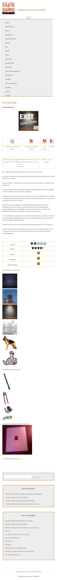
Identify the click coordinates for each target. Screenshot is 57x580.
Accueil (7, 22)
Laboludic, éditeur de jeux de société (16, 524)
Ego (6, 47)
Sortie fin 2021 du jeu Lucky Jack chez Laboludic (21, 500)
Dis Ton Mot (8, 34)
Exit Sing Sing (8, 75)
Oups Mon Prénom (10, 39)
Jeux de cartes (9, 26)
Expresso (7, 43)
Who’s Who (8, 59)
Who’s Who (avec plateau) (12, 71)
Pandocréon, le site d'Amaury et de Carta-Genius (19, 551)
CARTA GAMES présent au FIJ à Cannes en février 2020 (23, 504)
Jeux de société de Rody (12, 538)
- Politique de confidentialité (33, 572)
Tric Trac (20, 458)
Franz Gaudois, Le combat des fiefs (15, 548)
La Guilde (8, 544)
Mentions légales (20, 572)
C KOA (7, 55)
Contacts (7, 95)
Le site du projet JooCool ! (12, 554)
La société (8, 87)
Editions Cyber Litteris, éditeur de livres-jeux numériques (22, 527)
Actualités (8, 79)
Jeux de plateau (9, 63)
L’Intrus (7, 30)
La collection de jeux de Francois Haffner (17, 534)
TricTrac (7, 531)
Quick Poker (8, 67)
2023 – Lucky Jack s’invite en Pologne (17, 497)
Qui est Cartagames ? (11, 83)
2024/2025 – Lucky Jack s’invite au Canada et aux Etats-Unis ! (24, 494)
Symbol (7, 51)
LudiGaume (8, 541)
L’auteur (7, 91)
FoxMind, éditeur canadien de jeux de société (18, 521)
